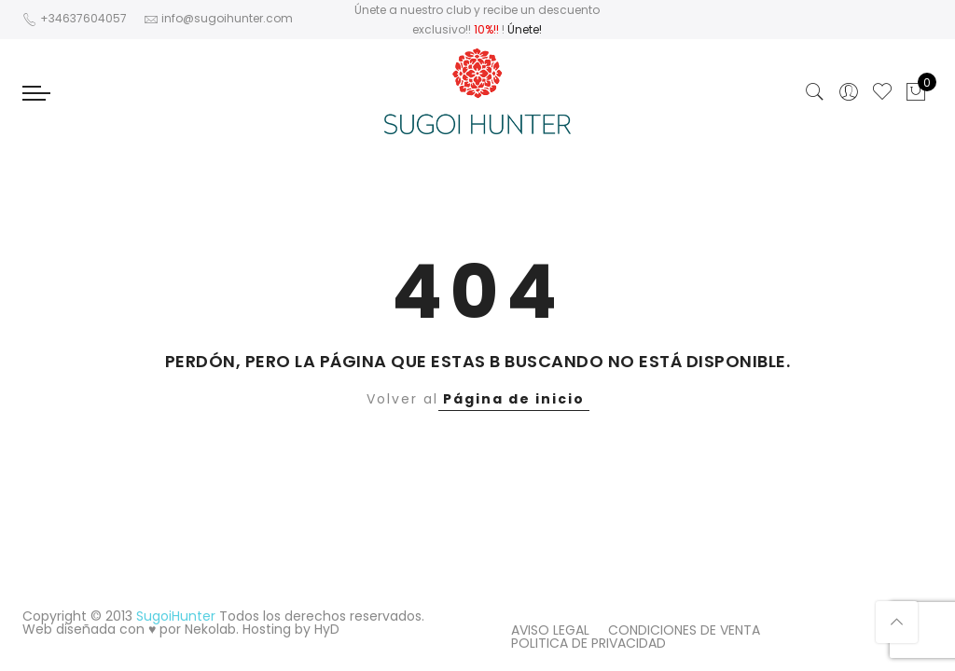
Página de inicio (514, 399)
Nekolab (210, 629)
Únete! (524, 29)
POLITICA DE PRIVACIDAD (588, 643)
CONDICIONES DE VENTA (684, 630)
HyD (326, 629)
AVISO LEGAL (550, 630)
